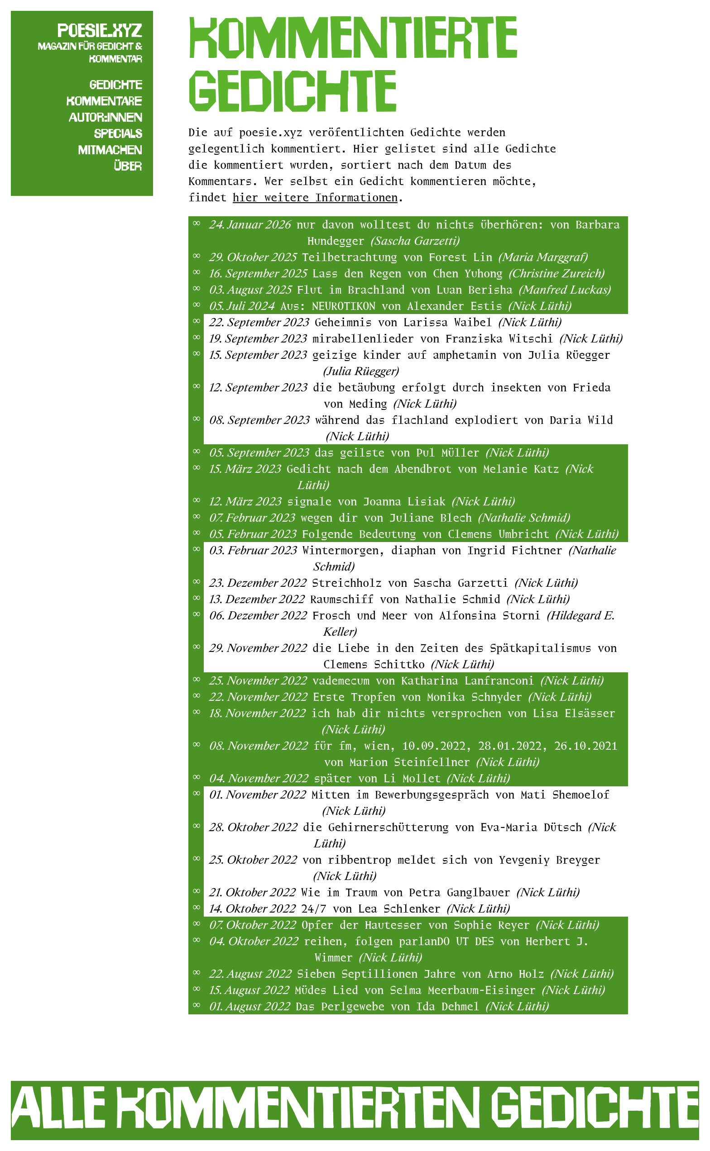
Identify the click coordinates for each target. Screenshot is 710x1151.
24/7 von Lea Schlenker (405, 908)
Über (128, 166)
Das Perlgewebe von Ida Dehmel (422, 1006)
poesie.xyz (100, 30)
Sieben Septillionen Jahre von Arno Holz (455, 973)
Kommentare (104, 100)
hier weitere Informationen (315, 197)
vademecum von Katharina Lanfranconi (458, 680)
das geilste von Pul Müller (432, 452)
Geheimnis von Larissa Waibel (438, 321)
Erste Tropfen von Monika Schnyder (452, 696)
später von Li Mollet (412, 778)
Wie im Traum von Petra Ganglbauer (440, 892)
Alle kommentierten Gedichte (355, 1107)
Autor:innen (105, 117)
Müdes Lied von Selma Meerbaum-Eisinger (450, 989)
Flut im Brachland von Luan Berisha (454, 289)
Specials (118, 133)
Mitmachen (110, 149)
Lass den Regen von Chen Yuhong (458, 273)
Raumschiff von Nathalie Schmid (440, 598)
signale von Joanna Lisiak (401, 501)
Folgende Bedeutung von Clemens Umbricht (460, 533)
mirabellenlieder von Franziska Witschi (467, 338)
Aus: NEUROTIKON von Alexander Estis (425, 305)
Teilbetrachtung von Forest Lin (445, 256)
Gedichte (116, 84)
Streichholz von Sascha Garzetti (445, 582)
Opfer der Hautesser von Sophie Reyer (450, 924)
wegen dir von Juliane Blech (435, 517)
